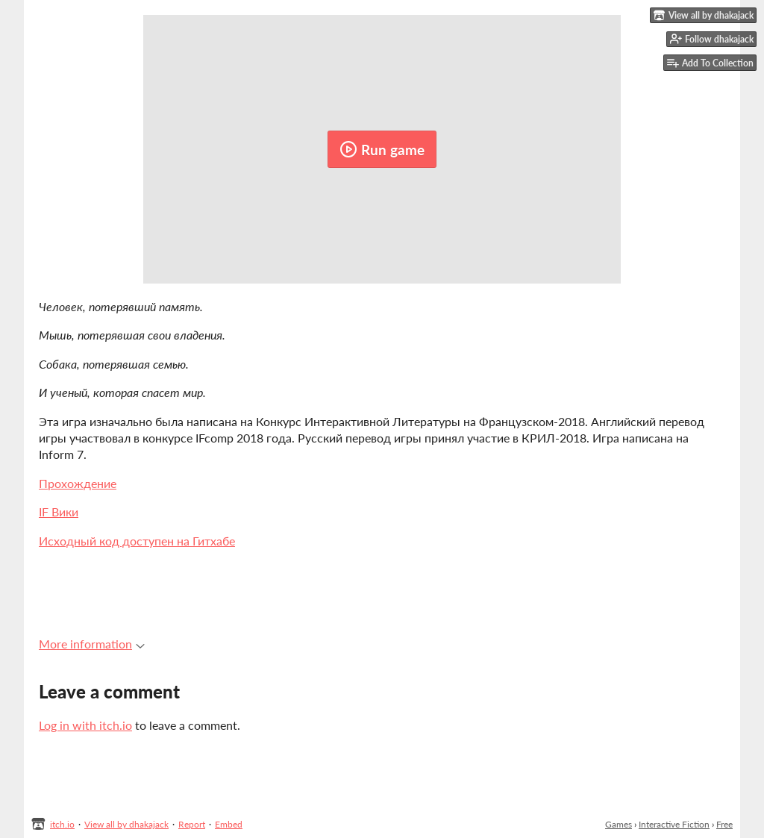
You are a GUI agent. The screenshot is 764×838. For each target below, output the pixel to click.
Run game (382, 149)
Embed (228, 824)
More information (92, 644)
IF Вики (58, 511)
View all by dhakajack (126, 824)
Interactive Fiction (674, 824)
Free (724, 824)
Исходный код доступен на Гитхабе (137, 541)
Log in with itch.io (85, 725)
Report (191, 824)
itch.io (62, 824)
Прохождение (77, 483)
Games (618, 824)
